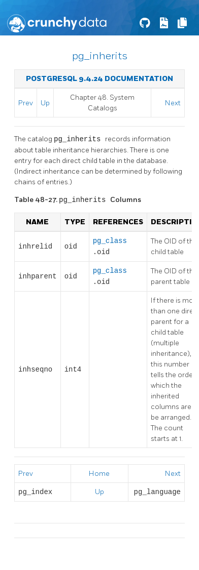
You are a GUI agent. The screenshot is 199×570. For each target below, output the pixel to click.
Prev (25, 103)
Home (99, 473)
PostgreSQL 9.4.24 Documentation (99, 78)
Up (45, 103)
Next (173, 103)
